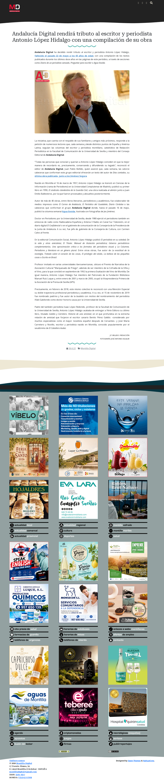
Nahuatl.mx (148, 760)
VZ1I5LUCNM (25, 777)
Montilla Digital (88, 348)
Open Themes (134, 760)
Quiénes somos (17, 761)
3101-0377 (20, 775)
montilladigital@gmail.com (23, 772)
